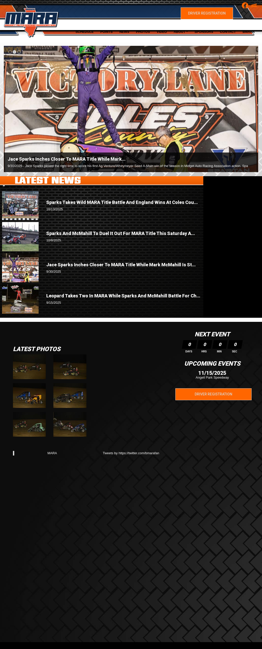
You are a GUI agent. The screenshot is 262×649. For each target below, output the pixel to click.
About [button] (179, 32)
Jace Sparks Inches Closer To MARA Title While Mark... (67, 159)
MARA (52, 453)
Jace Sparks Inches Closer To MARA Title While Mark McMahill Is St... (121, 264)
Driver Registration (207, 13)
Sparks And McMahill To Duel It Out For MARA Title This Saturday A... (120, 233)
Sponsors (203, 32)
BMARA (248, 32)
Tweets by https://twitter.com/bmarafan (131, 453)
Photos (143, 32)
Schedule (84, 32)
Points (106, 32)
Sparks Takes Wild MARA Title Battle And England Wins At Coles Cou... (122, 202)
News (124, 32)
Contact (228, 32)
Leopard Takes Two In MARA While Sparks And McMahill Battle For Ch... (123, 295)
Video (162, 32)
